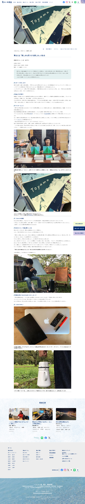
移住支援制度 (52, 452)
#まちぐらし (17, 50)
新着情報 (51, 457)
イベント (51, 455)
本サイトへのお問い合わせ (42, 491)
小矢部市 (13, 461)
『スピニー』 (19, 119)
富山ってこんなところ (12, 452)
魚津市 (13, 456)
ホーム (10, 448)
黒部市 (13, 459)
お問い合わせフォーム (67, 458)
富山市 (13, 454)
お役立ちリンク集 (66, 461)
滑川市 (9, 454)
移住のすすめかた (26, 459)
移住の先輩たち (26, 456)
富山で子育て (52, 450)
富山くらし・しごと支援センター (69, 453)
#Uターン (23, 50)
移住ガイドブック (66, 450)
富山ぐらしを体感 (26, 454)
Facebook (30, 215)
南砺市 (9, 463)
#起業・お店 (28, 50)
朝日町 (9, 469)
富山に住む (25, 452)
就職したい (38, 452)
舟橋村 (9, 465)
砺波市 (9, 461)
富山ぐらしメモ (26, 461)
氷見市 (9, 459)
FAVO (31, 113)
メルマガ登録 (65, 456)
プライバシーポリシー (42, 499)
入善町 (13, 467)
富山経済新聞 (47, 113)
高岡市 (9, 456)
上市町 (13, 465)
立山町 (9, 467)
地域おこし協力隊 (39, 459)
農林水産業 (38, 456)
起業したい (38, 454)
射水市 (13, 463)
